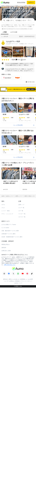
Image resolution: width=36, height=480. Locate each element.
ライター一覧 (21, 315)
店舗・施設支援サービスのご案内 (10, 332)
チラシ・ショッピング (7, 315)
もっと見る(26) (18, 226)
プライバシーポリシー (26, 382)
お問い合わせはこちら (9, 366)
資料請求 (4, 348)
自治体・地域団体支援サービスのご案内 (12, 338)
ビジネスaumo (5, 328)
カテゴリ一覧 (21, 318)
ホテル (3, 305)
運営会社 (5, 380)
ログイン (31, 2)
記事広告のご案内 (6, 352)
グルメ (3, 309)
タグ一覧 (20, 312)
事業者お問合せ (6, 345)
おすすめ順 (13, 32)
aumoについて (18, 384)
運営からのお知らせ (14, 380)
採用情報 (22, 380)
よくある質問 (29, 380)
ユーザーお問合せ (9, 382)
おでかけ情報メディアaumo (9, 325)
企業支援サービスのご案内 (8, 335)
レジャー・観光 (6, 312)
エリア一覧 (21, 309)
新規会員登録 (21, 2)
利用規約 (17, 382)
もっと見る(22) (18, 258)
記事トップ (21, 305)
